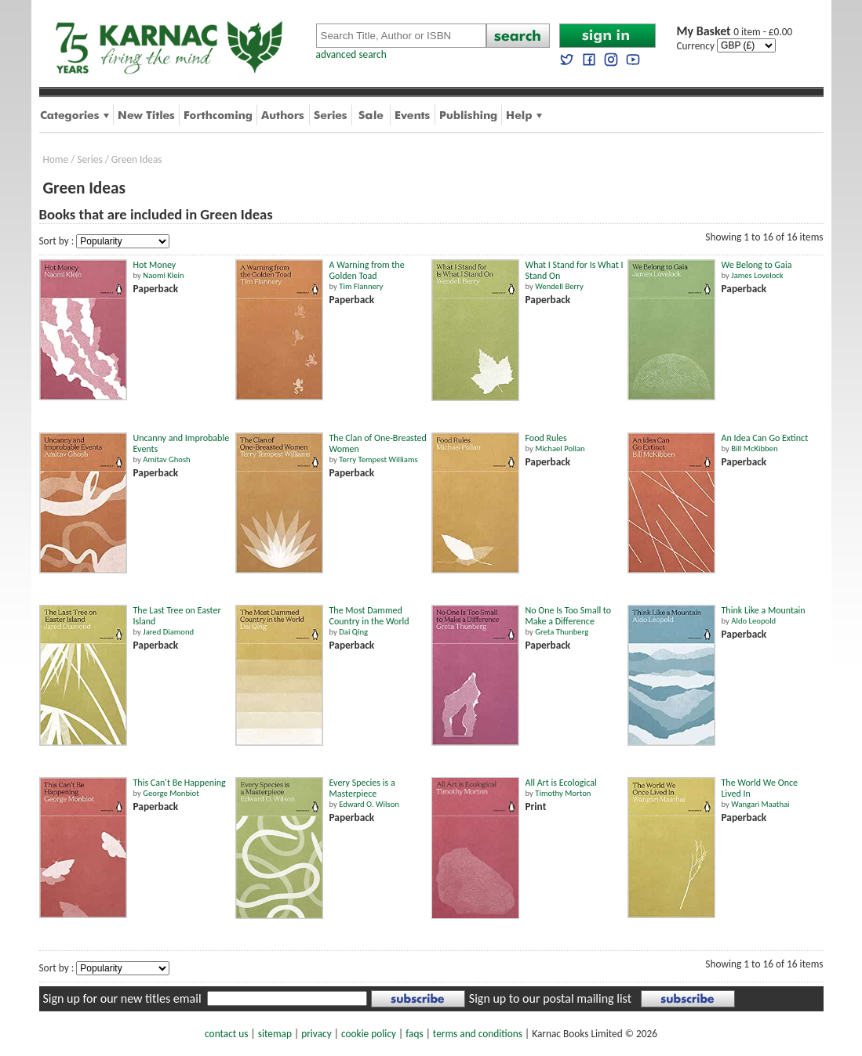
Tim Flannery (361, 286)
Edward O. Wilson (369, 804)
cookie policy (368, 1033)
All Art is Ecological (561, 782)
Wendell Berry (559, 286)
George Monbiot (170, 793)
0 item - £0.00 (735, 31)
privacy (316, 1033)
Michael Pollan (559, 448)
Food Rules (546, 437)
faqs (414, 1033)
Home (56, 159)
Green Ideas (136, 159)
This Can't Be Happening (179, 782)
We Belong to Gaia (757, 264)
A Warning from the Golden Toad (367, 270)
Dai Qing (353, 632)
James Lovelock (757, 275)
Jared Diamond (168, 632)
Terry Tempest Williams (378, 459)
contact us (226, 1033)
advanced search (351, 54)
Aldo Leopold (753, 621)
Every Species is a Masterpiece (362, 788)
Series (89, 159)
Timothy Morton (563, 793)
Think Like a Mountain (764, 610)
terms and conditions (477, 1033)
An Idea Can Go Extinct (765, 437)
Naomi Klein (163, 275)
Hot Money (154, 264)
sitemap (275, 1033)
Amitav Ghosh (166, 459)
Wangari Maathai (760, 804)
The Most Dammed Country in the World (369, 616)
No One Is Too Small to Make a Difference (569, 616)
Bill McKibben (754, 448)
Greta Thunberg (561, 632)
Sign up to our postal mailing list (550, 998)
